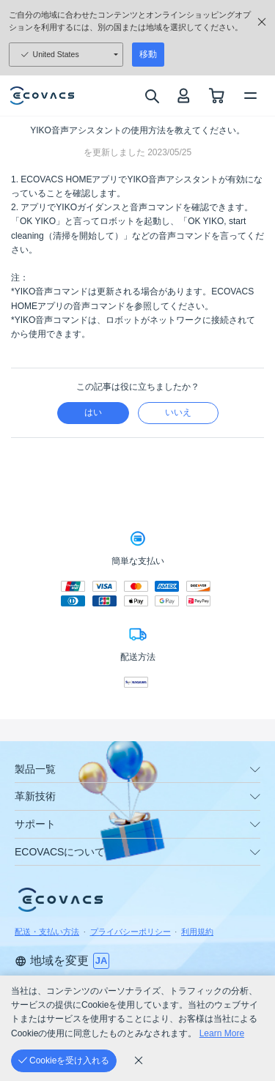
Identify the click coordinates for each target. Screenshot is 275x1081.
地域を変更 (52, 960)
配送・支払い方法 (47, 931)
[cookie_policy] (138, 1060)
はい (93, 412)
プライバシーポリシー (130, 931)
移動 (148, 54)
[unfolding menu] (255, 770)
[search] (151, 95)
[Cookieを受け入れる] (64, 1061)
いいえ (178, 412)
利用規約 (197, 931)
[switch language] (101, 961)
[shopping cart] (216, 95)
